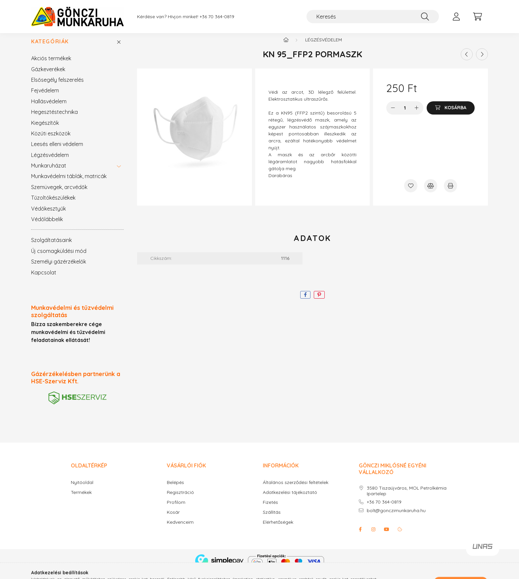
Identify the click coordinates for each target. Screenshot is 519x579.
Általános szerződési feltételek (295, 489)
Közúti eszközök (51, 140)
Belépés (175, 489)
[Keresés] (373, 16)
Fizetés (270, 509)
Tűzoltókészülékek (53, 204)
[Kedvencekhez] (410, 192)
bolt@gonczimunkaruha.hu (396, 517)
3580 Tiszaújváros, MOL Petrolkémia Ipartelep (407, 497)
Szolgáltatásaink (51, 246)
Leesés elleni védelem (57, 150)
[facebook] (305, 301)
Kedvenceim (180, 529)
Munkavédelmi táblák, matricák (69, 182)
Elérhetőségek (278, 529)
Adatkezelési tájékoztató (290, 499)
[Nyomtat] (450, 192)
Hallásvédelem (49, 108)
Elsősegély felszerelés (57, 86)
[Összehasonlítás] (430, 192)
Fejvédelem (45, 97)
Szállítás (272, 519)
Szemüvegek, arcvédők (59, 193)
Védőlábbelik (47, 225)
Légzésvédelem (50, 161)
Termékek (81, 499)
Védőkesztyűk (48, 215)
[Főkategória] (286, 46)
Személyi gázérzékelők (58, 268)
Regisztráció (180, 499)
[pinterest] (319, 301)
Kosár (173, 519)
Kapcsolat (43, 279)
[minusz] (393, 115)
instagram (373, 536)
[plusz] (417, 115)
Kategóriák (50, 48)
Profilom (176, 509)
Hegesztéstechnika (54, 118)
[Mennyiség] (405, 114)
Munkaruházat (48, 172)
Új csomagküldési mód (58, 257)
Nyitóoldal (82, 489)
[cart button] (477, 16)
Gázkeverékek (48, 75)
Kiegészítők (45, 129)
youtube (386, 536)
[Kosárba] (451, 114)
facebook (360, 536)
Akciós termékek (51, 65)
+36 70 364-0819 (384, 508)
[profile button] (456, 16)
